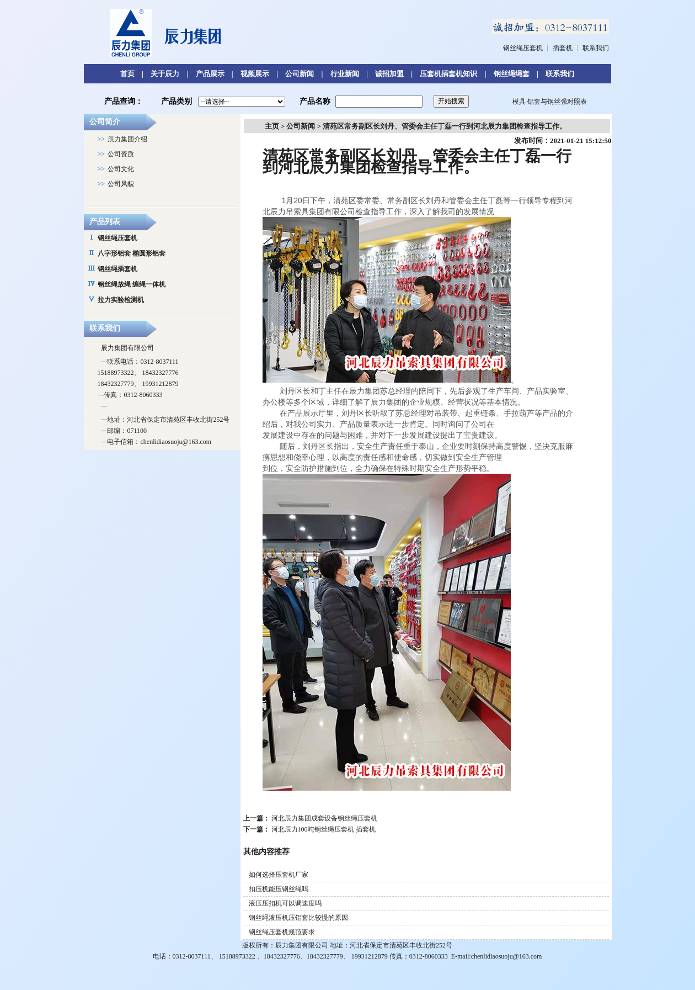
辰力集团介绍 (127, 139)
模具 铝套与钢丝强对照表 (549, 101)
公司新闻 (299, 74)
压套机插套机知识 (448, 74)
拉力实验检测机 (121, 300)
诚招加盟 (389, 74)
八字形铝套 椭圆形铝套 (131, 253)
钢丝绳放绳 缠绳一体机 (131, 284)
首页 (127, 74)
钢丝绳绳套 (512, 74)
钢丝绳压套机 (523, 48)
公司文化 (121, 169)
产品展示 (210, 74)
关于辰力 (165, 74)
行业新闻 (344, 74)
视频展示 (254, 74)
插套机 (563, 48)
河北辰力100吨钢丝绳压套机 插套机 (323, 829)
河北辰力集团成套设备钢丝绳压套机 (324, 818)
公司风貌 (121, 184)
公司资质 (121, 154)
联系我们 (595, 48)
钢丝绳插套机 (117, 269)
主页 (272, 126)
